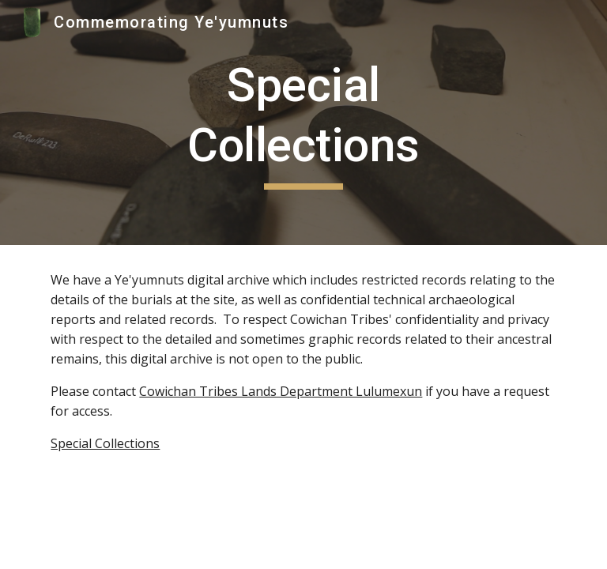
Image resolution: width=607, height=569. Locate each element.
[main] (303, 122)
